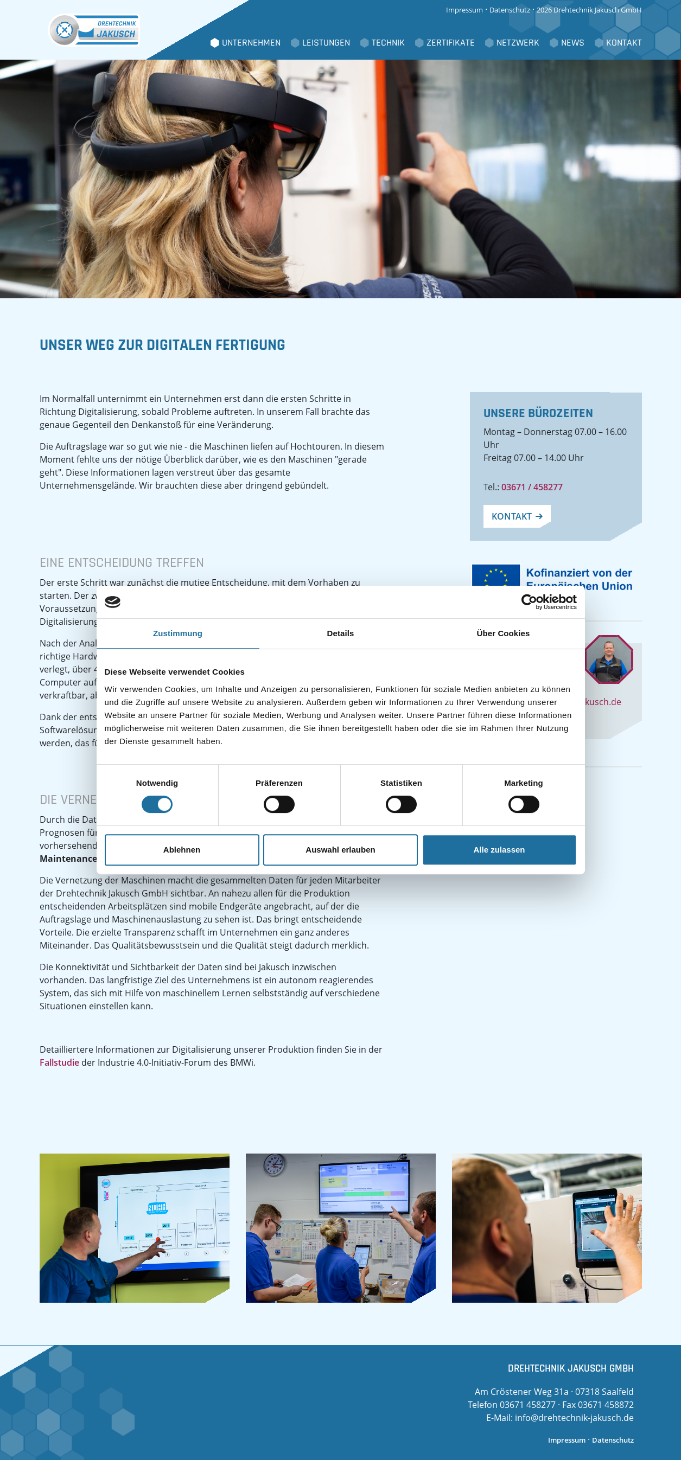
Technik (388, 43)
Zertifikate (451, 43)
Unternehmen (251, 43)
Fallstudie (59, 1062)
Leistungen (326, 43)
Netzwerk (518, 43)
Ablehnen (181, 849)
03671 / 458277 (532, 487)
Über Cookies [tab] (503, 633)
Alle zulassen (499, 849)
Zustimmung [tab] (177, 633)
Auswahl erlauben (340, 849)
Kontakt (624, 43)
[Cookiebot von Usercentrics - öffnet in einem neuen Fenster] (529, 602)
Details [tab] (340, 633)
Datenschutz (509, 10)
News (572, 43)
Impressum (464, 10)
